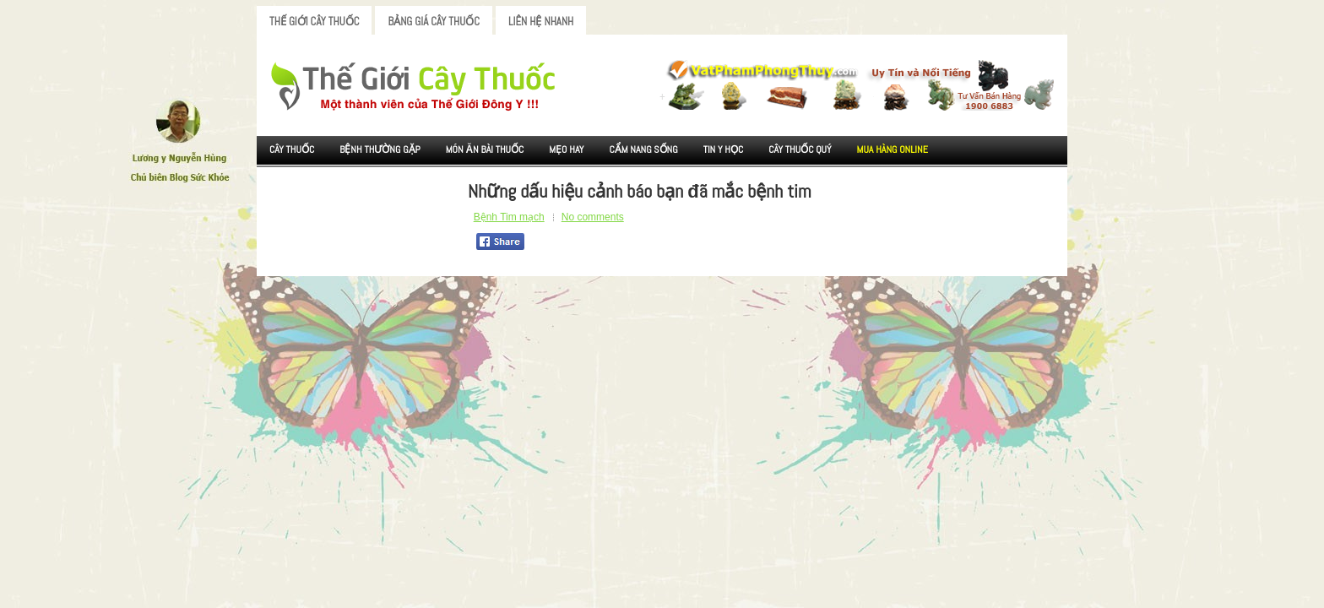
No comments (593, 217)
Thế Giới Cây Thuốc (314, 21)
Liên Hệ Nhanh (540, 21)
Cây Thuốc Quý (799, 149)
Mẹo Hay (566, 149)
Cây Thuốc (291, 149)
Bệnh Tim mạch (509, 217)
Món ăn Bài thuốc (485, 149)
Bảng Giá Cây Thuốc (434, 21)
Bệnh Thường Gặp (380, 149)
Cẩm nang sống (643, 149)
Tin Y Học (723, 149)
